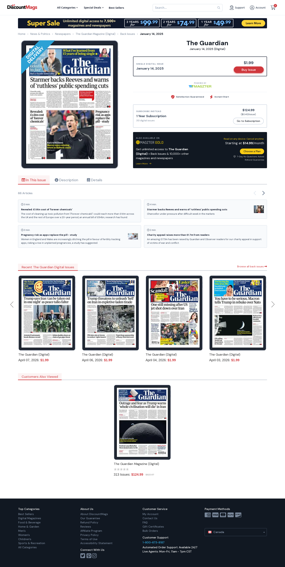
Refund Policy (89, 522)
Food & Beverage (29, 522)
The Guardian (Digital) (33, 355)
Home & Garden (28, 526)
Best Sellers (26, 514)
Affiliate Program (91, 531)
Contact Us (149, 518)
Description (66, 180)
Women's (24, 535)
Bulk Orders (150, 531)
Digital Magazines (29, 518)
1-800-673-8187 (153, 542)
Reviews (85, 526)
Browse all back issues (252, 266)
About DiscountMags (94, 514)
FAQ (145, 522)
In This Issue (34, 180)
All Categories (27, 547)
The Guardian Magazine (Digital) (136, 464)
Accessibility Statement (96, 543)
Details (94, 180)
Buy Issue (249, 70)
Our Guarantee (90, 518)
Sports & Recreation (31, 543)
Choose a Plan (252, 151)
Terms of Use (88, 539)
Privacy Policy (89, 535)
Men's (22, 531)
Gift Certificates (153, 526)
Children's (24, 539)
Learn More (143, 163)
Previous (12, 304)
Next (273, 304)
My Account (150, 514)
